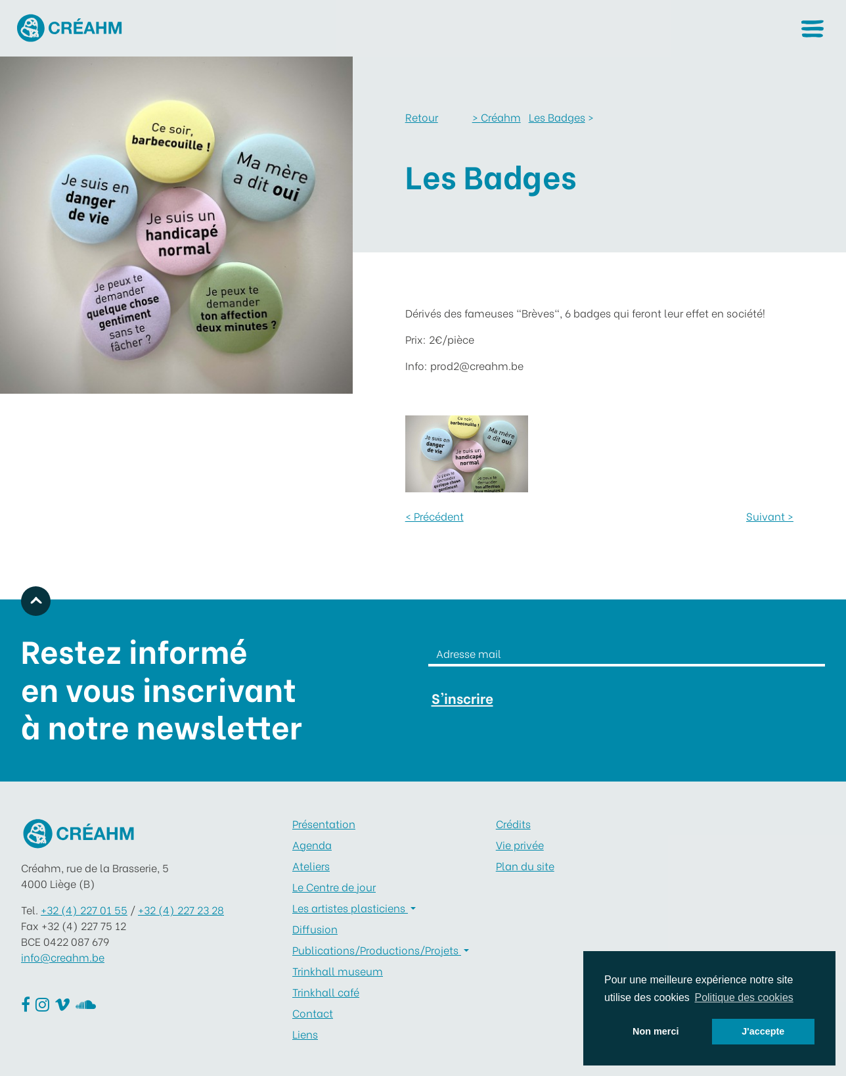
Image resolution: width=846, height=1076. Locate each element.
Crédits (513, 823)
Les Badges (557, 116)
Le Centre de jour (334, 886)
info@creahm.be (62, 956)
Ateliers (311, 865)
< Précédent (434, 515)
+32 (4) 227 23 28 (181, 909)
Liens (305, 1033)
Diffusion (315, 928)
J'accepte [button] (763, 1031)
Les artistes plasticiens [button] (350, 907)
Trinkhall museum (337, 970)
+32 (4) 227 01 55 (84, 909)
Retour (421, 116)
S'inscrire (462, 698)
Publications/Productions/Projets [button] (376, 949)
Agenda (312, 844)
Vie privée (520, 844)
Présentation (323, 823)
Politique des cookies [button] (743, 997)
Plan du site (525, 865)
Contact (312, 1012)
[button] (812, 28)
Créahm (496, 116)
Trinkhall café (325, 991)
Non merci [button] (656, 1031)
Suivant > (769, 515)
